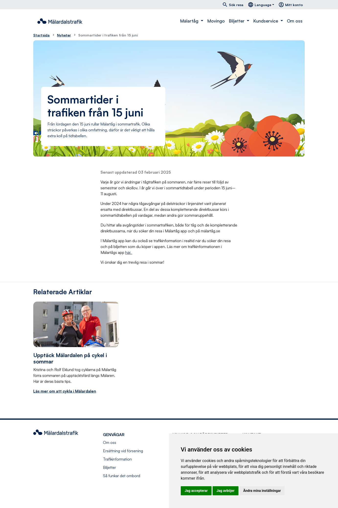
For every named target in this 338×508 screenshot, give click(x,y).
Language (259, 5)
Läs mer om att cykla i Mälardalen (64, 391)
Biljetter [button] (237, 20)
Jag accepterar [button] (196, 491)
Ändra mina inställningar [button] (262, 491)
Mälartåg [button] (190, 20)
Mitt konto (290, 5)
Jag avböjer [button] (225, 491)
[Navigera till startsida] (59, 21)
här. (128, 252)
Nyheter (64, 35)
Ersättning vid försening (123, 450)
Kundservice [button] (266, 20)
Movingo (216, 20)
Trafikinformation (117, 459)
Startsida (41, 35)
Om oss (295, 20)
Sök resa (232, 5)
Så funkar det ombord (121, 475)
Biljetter (109, 467)
